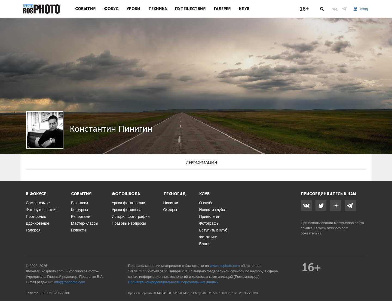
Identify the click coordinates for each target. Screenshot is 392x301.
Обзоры (170, 209)
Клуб (244, 9)
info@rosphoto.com (69, 282)
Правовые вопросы (129, 223)
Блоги (204, 244)
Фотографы (209, 223)
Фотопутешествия (41, 209)
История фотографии (130, 216)
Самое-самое (38, 203)
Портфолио (36, 216)
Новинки (170, 203)
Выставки (79, 203)
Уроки (133, 9)
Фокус (111, 9)
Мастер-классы (84, 223)
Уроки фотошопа (126, 209)
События (85, 9)
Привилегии (209, 216)
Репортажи (80, 216)
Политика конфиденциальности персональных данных (173, 282)
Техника (157, 9)
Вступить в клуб (213, 230)
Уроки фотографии (128, 203)
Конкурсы (79, 209)
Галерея (222, 9)
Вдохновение (37, 223)
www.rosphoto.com (333, 228)
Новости (78, 230)
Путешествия (190, 9)
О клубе (206, 203)
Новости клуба (212, 209)
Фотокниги (208, 237)
